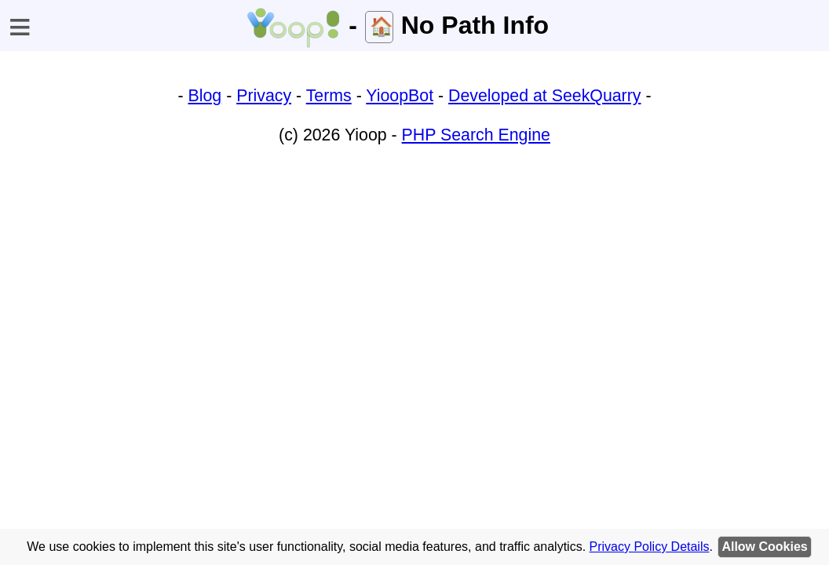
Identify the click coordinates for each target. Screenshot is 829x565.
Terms (329, 95)
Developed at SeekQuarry (544, 95)
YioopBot (399, 95)
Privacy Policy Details (650, 546)
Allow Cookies (764, 546)
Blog (205, 95)
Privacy (263, 95)
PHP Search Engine (476, 135)
